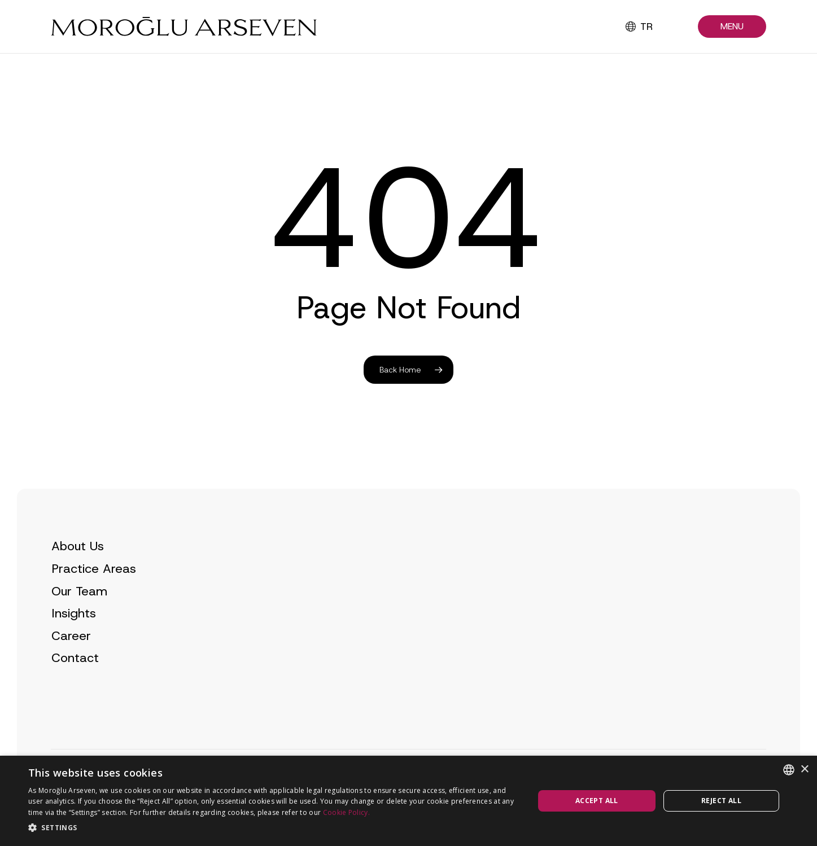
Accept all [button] (596, 800)
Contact (75, 679)
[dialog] (408, 801)
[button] (732, 26)
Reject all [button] (721, 800)
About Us (77, 567)
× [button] (804, 769)
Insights (73, 634)
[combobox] (788, 769)
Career (71, 656)
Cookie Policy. (346, 812)
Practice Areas (93, 589)
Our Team (79, 612)
